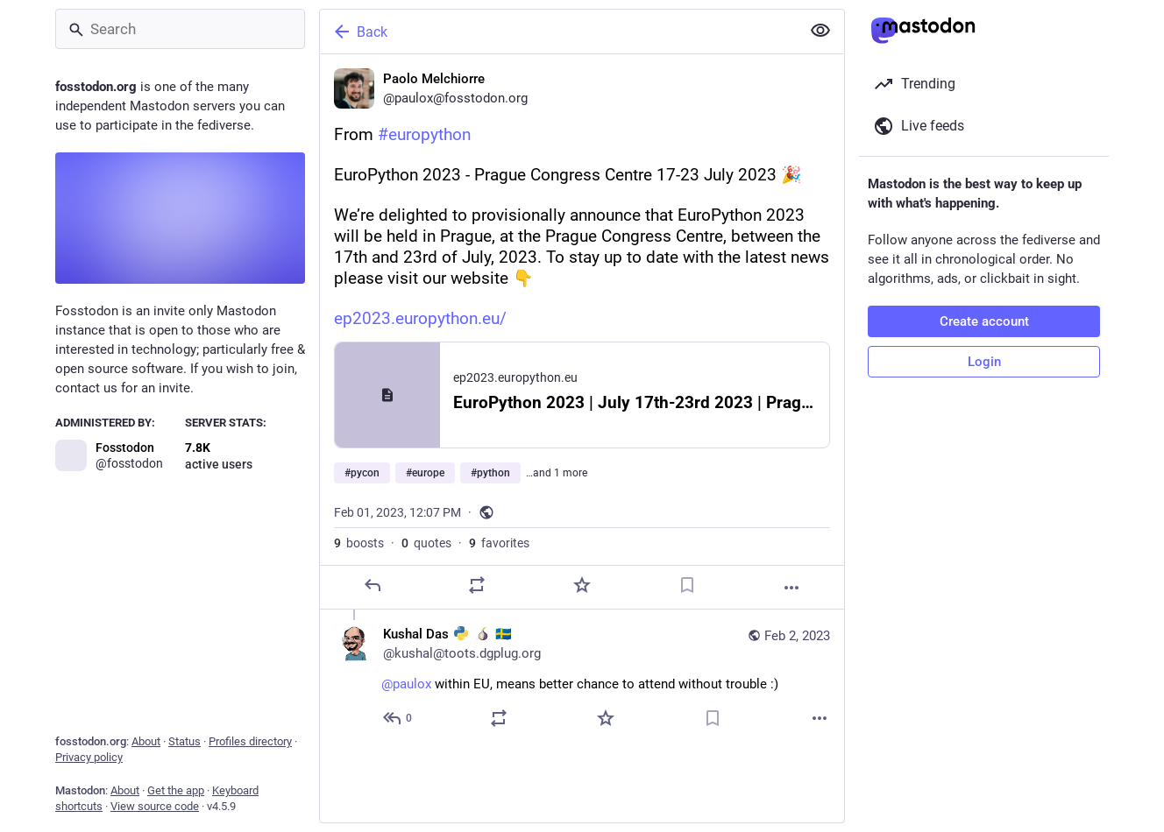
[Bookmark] (687, 585)
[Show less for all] (820, 31)
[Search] (180, 29)
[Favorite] (582, 585)
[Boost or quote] (476, 585)
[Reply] (372, 585)
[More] (791, 587)
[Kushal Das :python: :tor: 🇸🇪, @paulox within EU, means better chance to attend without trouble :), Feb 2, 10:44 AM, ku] (582, 678)
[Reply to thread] (398, 718)
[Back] (558, 31)
